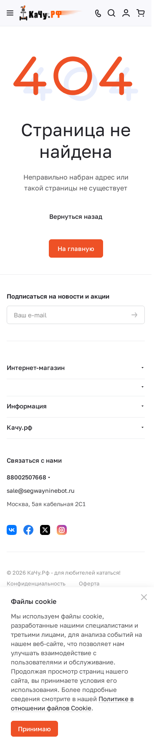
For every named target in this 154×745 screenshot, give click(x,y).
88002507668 (26, 477)
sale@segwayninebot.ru (40, 490)
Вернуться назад (75, 216)
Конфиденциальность (36, 583)
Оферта (89, 583)
